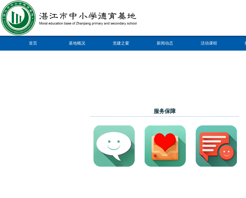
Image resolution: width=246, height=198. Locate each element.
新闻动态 (165, 43)
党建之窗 (121, 43)
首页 (33, 43)
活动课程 (209, 43)
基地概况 (77, 43)
